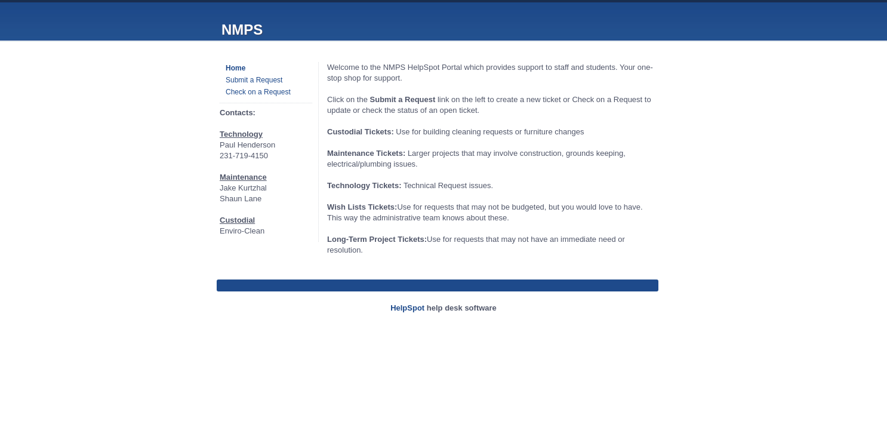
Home (235, 68)
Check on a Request (258, 92)
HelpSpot (407, 307)
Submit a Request (254, 80)
